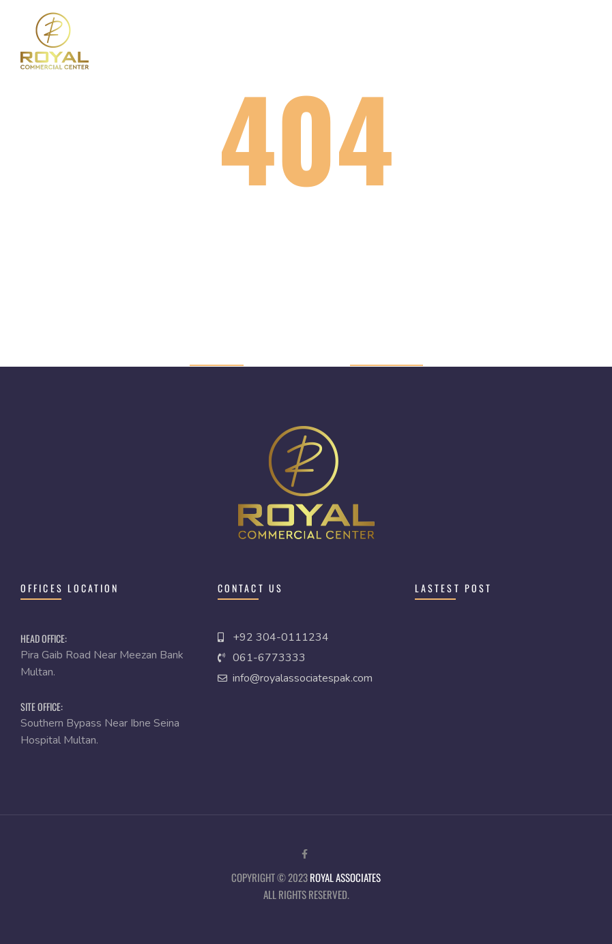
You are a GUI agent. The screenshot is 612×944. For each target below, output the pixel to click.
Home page (217, 356)
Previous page (386, 356)
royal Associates (345, 877)
